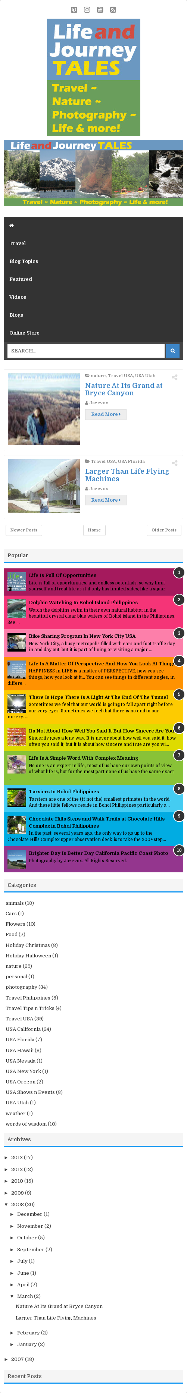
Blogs (16, 315)
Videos (17, 297)
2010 (17, 1181)
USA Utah (145, 375)
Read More (106, 414)
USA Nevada (20, 1061)
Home (94, 530)
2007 (18, 1359)
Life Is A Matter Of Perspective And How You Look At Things (102, 663)
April (24, 1284)
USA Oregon (20, 1082)
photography (21, 987)
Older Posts (164, 530)
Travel (17, 243)
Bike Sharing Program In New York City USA (82, 636)
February (29, 1333)
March (25, 1296)
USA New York (23, 1071)
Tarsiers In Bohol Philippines (64, 791)
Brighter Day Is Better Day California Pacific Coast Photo (98, 853)
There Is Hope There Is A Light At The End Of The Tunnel (98, 697)
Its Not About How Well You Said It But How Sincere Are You (101, 731)
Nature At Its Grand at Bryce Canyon (124, 389)
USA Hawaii (20, 1050)
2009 (18, 1193)
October (27, 1237)
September (31, 1249)
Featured (20, 279)
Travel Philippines (28, 998)
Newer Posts (23, 530)
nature (98, 375)
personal (16, 976)
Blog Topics (23, 261)
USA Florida (131, 461)
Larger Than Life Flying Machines (56, 1318)
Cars (11, 913)
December (30, 1214)
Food (12, 934)
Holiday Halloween (28, 956)
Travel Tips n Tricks (30, 1008)
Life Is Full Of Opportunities (62, 575)
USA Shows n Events (30, 1092)
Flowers (15, 924)
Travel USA (120, 375)
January (27, 1344)
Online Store (24, 333)
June (23, 1273)
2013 (17, 1157)
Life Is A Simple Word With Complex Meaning (83, 758)
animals (15, 903)
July (23, 1261)
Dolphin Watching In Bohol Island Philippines (83, 602)
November (30, 1226)
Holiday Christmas (28, 945)
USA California (23, 1029)
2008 (18, 1204)
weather (16, 1113)
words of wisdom (26, 1124)
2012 (17, 1169)
